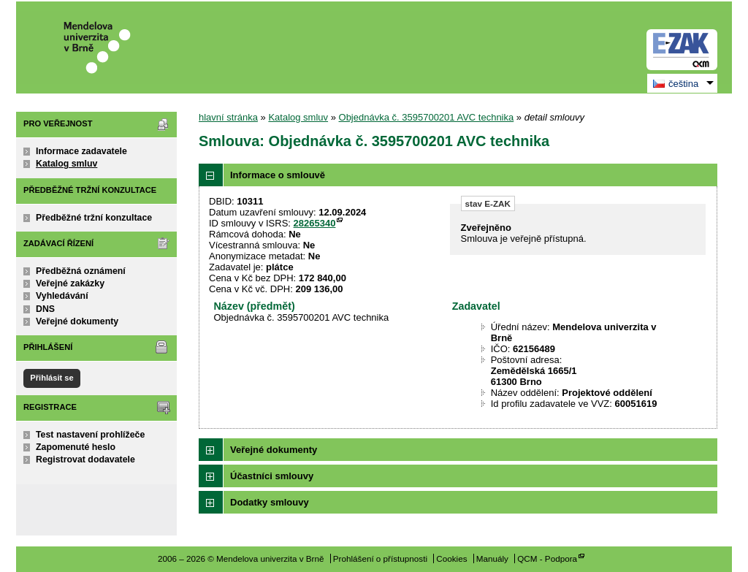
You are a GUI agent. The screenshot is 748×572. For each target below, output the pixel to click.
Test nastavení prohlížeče (90, 435)
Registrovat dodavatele (85, 459)
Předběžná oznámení (81, 271)
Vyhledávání (62, 296)
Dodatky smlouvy (269, 502)
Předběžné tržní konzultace (94, 218)
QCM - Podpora (547, 558)
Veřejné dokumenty (77, 321)
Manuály (492, 558)
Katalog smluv (66, 164)
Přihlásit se (51, 377)
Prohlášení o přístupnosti (380, 558)
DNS (45, 309)
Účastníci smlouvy (271, 475)
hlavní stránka (228, 117)
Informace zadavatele (81, 151)
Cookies (451, 558)
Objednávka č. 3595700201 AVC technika (426, 117)
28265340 (315, 223)
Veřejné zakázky (70, 283)
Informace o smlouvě (277, 174)
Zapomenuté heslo (75, 447)
